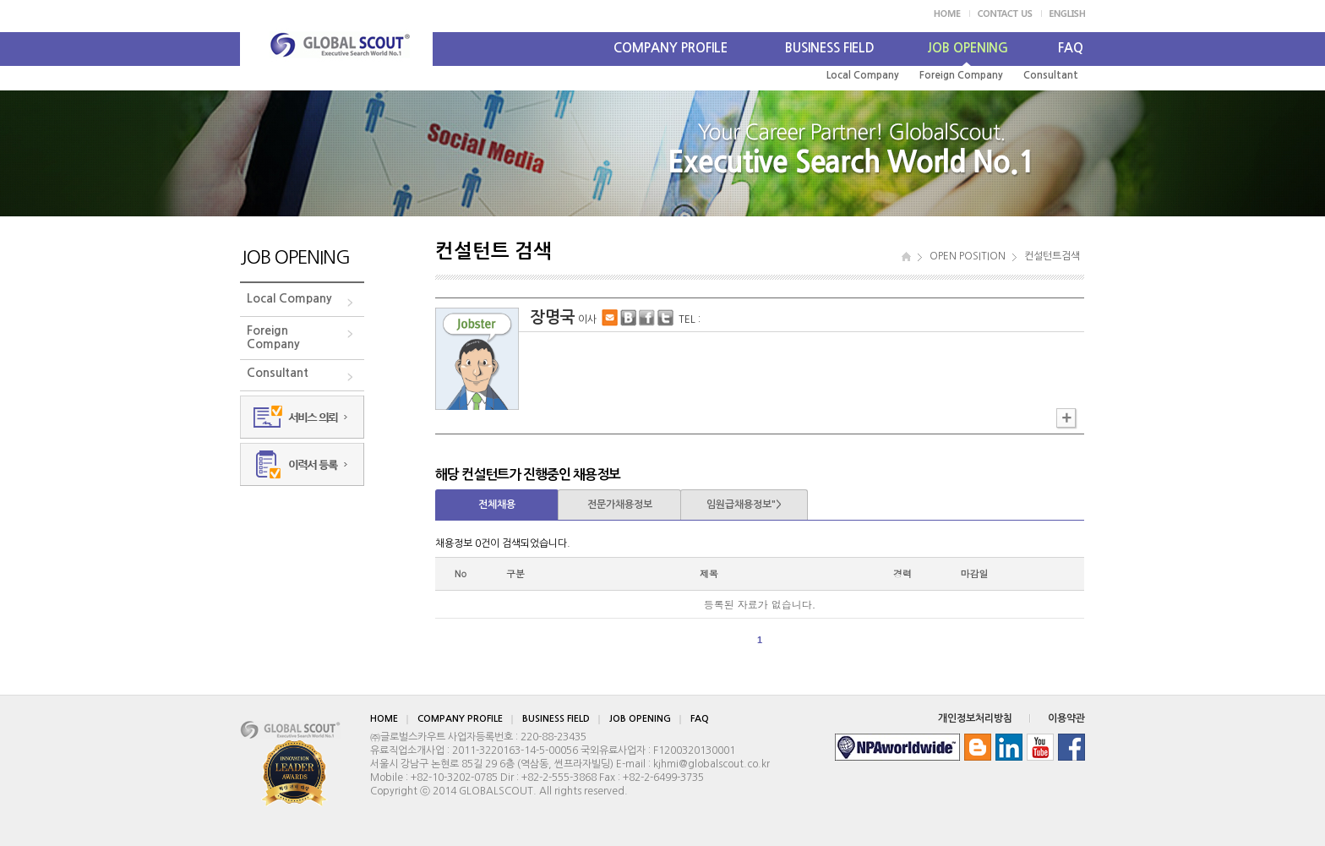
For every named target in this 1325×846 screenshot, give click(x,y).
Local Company (862, 75)
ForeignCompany (273, 337)
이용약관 (1066, 718)
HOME (384, 718)
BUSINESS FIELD (830, 47)
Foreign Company (961, 75)
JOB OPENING (967, 47)
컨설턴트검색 (1052, 256)
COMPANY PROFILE (670, 47)
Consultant (1050, 75)
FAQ (1070, 47)
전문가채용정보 (619, 504)
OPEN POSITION (968, 256)
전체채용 (496, 504)
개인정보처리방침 (975, 718)
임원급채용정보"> (744, 504)
